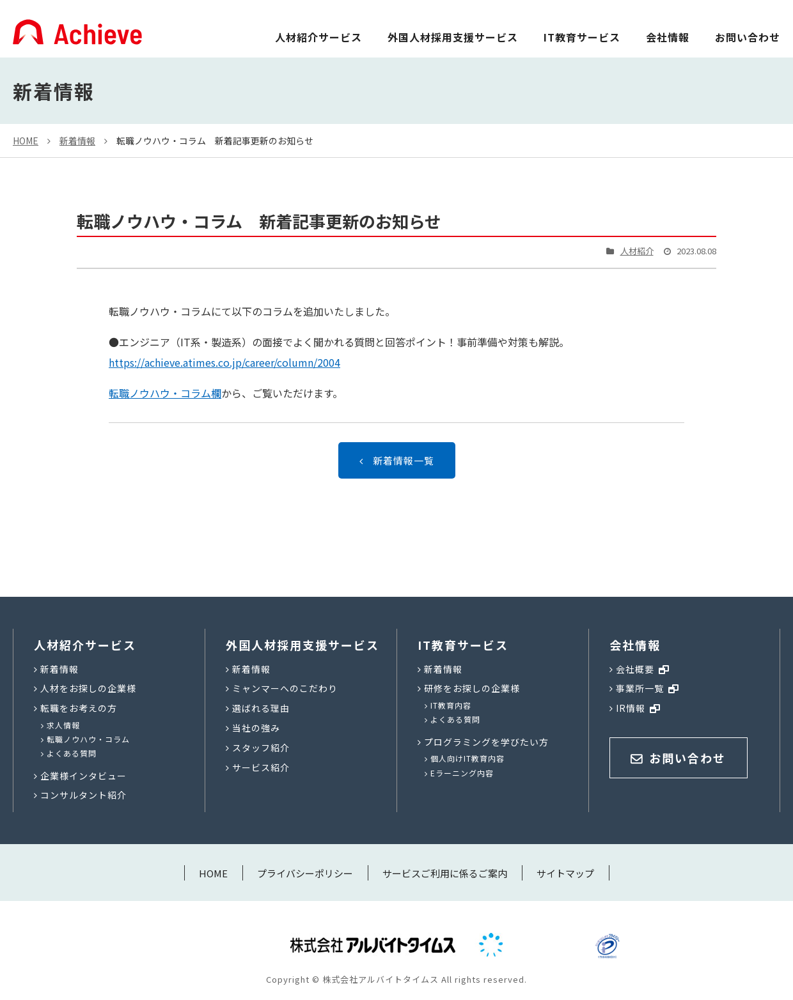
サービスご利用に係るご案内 (444, 873)
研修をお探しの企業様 (472, 688)
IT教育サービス (582, 37)
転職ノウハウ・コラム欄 (165, 393)
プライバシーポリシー (305, 873)
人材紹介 (637, 251)
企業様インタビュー (83, 775)
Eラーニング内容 (462, 772)
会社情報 (667, 37)
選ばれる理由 (261, 708)
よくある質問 (72, 753)
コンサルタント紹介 (83, 794)
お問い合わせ (747, 37)
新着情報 (77, 140)
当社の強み (256, 727)
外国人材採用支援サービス (453, 37)
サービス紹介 (261, 767)
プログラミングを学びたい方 (486, 741)
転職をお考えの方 (78, 708)
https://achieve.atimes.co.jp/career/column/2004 (224, 362)
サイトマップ (565, 873)
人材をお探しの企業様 (88, 688)
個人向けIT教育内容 (467, 758)
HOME (25, 140)
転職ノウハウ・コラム (88, 739)
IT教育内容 (450, 705)
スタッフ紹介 (261, 747)
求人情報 (63, 724)
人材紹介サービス (318, 37)
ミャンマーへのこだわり (285, 688)
